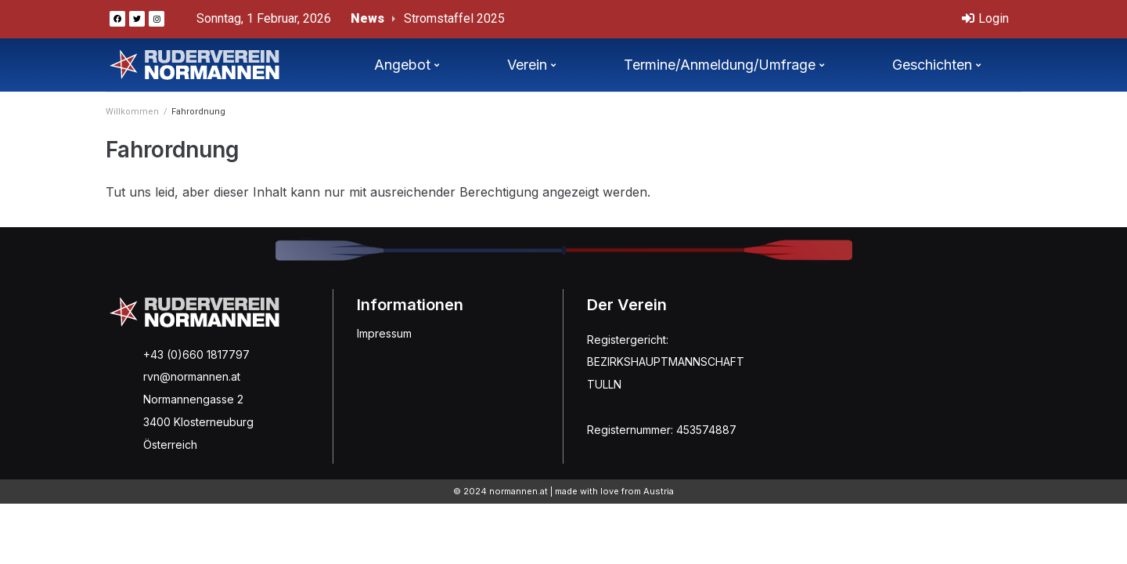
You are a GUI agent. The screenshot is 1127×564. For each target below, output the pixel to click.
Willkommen (132, 112)
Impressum (384, 333)
